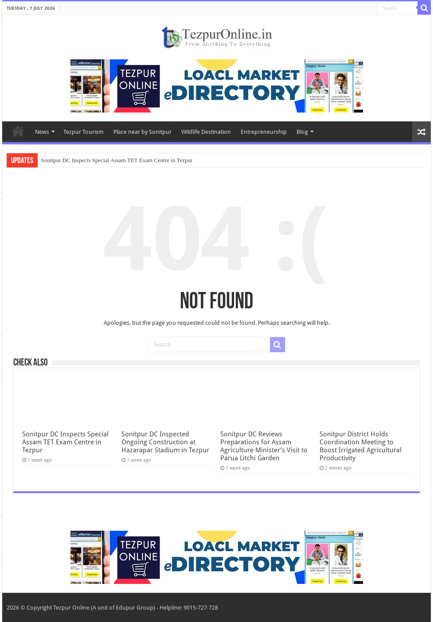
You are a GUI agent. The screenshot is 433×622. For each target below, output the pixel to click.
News (42, 131)
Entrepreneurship (264, 131)
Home (18, 130)
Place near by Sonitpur (142, 131)
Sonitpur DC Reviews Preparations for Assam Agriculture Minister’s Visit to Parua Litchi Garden (264, 446)
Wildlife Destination (206, 131)
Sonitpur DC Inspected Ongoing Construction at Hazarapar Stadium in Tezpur (165, 442)
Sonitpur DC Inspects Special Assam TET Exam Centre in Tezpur (117, 160)
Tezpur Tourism (83, 131)
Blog (302, 131)
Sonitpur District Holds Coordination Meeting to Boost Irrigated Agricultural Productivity (361, 446)
